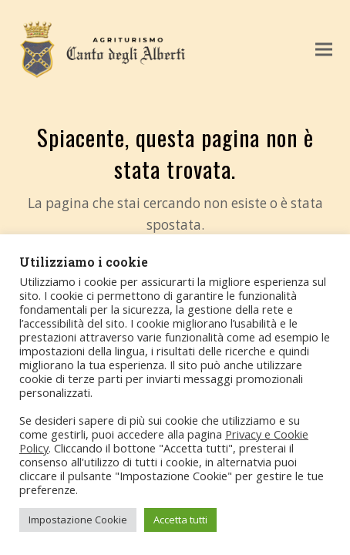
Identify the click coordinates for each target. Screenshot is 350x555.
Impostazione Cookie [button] (78, 519)
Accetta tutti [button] (180, 519)
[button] (323, 49)
